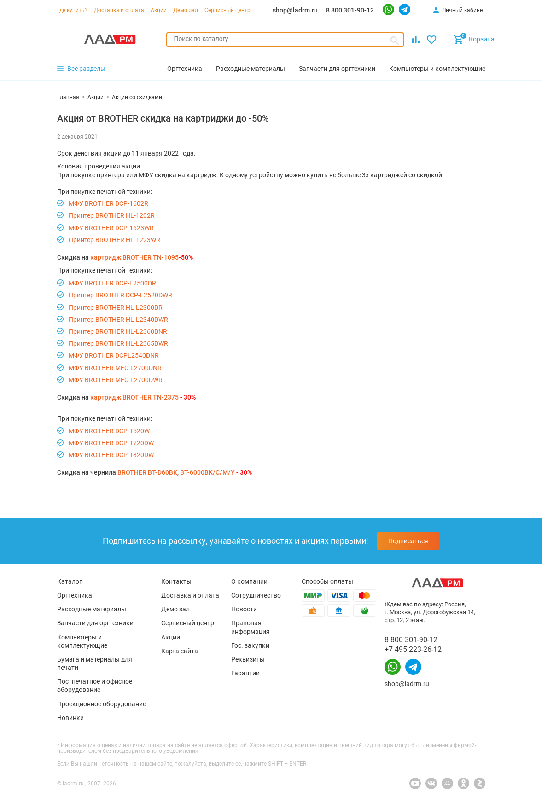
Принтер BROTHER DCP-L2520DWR (120, 295)
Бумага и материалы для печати (94, 663)
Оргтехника (74, 595)
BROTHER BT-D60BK (147, 472)
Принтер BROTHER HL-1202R (112, 215)
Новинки (70, 717)
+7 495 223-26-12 (413, 649)
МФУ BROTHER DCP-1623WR (111, 228)
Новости (244, 609)
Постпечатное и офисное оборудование (94, 685)
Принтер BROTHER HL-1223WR (114, 240)
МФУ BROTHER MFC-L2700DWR (116, 379)
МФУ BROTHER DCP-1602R (108, 203)
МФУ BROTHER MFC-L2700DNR (115, 368)
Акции (159, 10)
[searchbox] (285, 39)
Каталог (69, 581)
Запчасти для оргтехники (95, 623)
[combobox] (285, 39)
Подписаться (408, 541)
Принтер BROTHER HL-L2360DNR (118, 331)
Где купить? (72, 10)
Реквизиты (248, 659)
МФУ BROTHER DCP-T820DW (111, 455)
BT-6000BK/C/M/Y (207, 472)
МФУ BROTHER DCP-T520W (109, 431)
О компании (249, 581)
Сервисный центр (227, 10)
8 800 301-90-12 (350, 10)
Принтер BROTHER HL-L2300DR (116, 307)
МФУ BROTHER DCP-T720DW (111, 443)
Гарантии (245, 673)
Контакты (176, 581)
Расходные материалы (91, 609)
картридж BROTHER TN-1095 (134, 257)
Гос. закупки (250, 645)
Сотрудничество (256, 595)
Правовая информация (250, 627)
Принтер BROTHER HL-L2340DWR (118, 319)
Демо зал (185, 10)
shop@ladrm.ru (295, 10)
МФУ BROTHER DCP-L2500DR (112, 283)
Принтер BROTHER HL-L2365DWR (118, 343)
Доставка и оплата (119, 10)
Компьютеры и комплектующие (82, 641)
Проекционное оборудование (101, 704)
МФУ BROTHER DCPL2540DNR (114, 355)
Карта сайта (179, 651)
